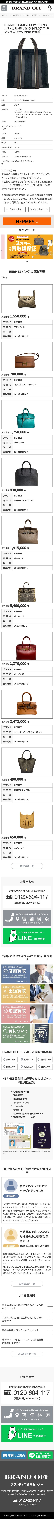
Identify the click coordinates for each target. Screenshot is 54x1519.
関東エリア (11, 1059)
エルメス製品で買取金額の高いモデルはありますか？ (22, 1306)
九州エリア (46, 1066)
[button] (26, 261)
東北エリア (28, 1066)
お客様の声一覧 (27, 1283)
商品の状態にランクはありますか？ (20, 1330)
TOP (3, 15)
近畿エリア (28, 1059)
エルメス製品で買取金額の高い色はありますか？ (22, 1319)
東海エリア (11, 1066)
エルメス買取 (14, 15)
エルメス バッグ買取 (30, 15)
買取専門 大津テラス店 (22, 156)
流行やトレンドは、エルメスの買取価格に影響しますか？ (22, 1341)
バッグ (16, 105)
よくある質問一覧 (27, 1353)
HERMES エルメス (21, 95)
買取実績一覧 (27, 866)
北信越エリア (46, 1059)
